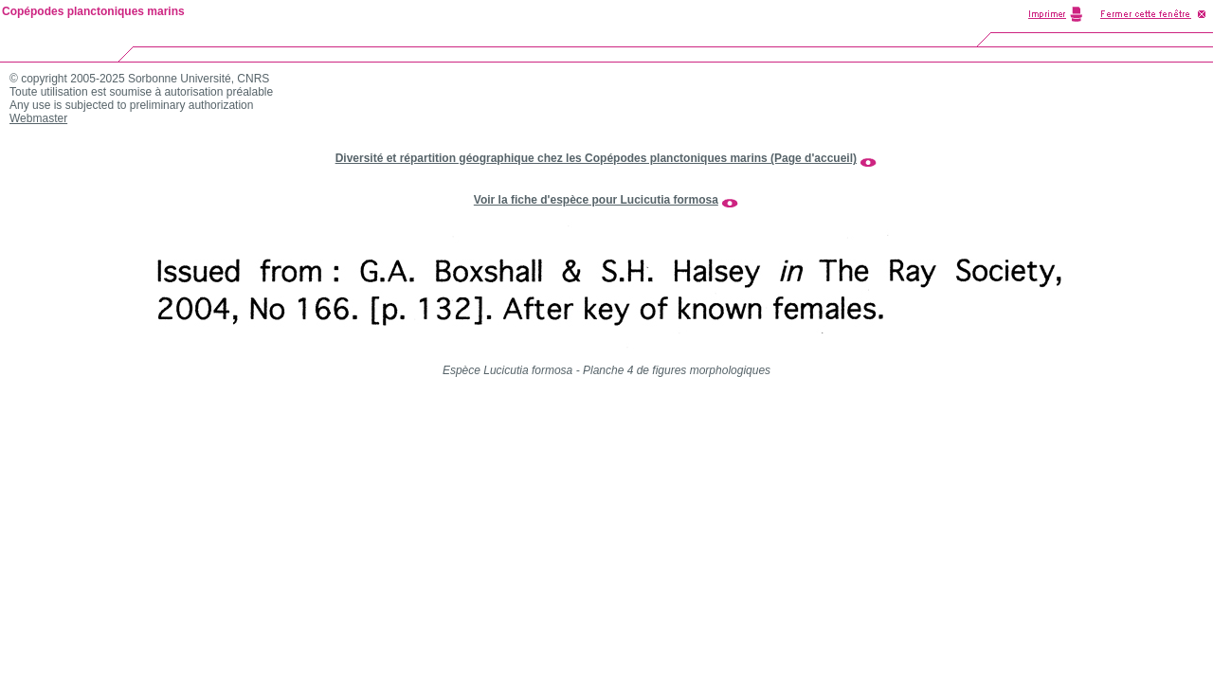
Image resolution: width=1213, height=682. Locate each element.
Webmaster (38, 118)
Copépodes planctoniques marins (93, 11)
